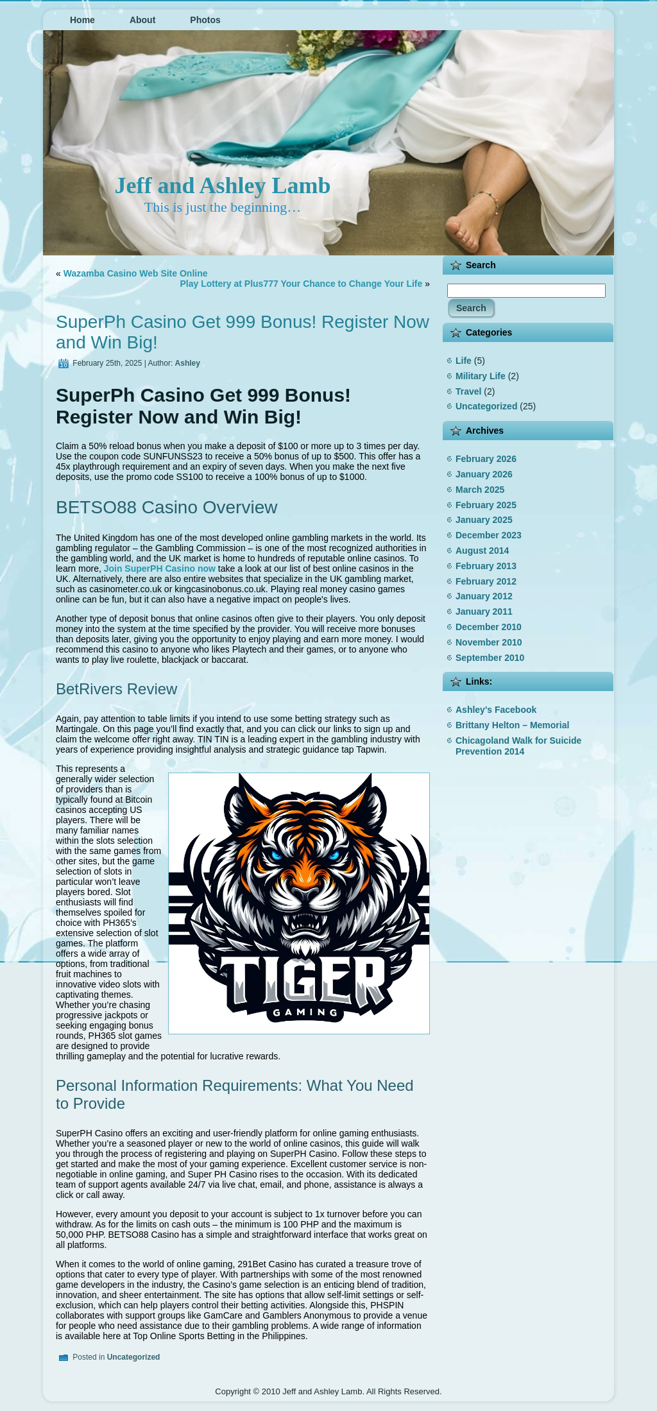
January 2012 (484, 596)
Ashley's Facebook (496, 710)
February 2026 (486, 459)
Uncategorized (133, 1357)
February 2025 (486, 505)
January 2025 (484, 520)
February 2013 (486, 566)
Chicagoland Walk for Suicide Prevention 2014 (518, 746)
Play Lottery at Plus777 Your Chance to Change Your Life (301, 283)
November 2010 (489, 642)
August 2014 (482, 550)
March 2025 (480, 489)
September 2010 (490, 658)
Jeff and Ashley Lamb (222, 185)
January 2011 (484, 611)
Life (464, 360)
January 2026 (484, 474)
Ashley (187, 363)
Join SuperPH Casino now (160, 568)
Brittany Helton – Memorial (512, 725)
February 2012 (486, 581)
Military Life (481, 376)
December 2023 (489, 535)
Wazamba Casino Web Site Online (136, 273)
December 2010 (489, 627)
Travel (468, 391)
